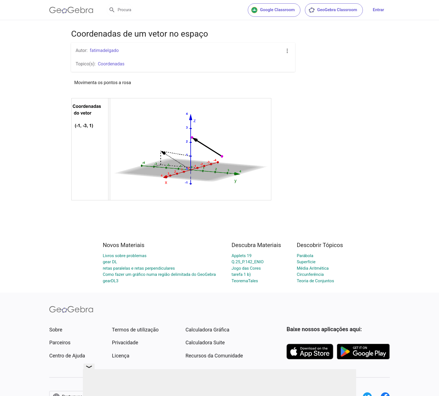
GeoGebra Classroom (332, 10)
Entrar (378, 9)
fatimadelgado (104, 50)
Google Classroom (273, 10)
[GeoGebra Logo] (71, 10)
